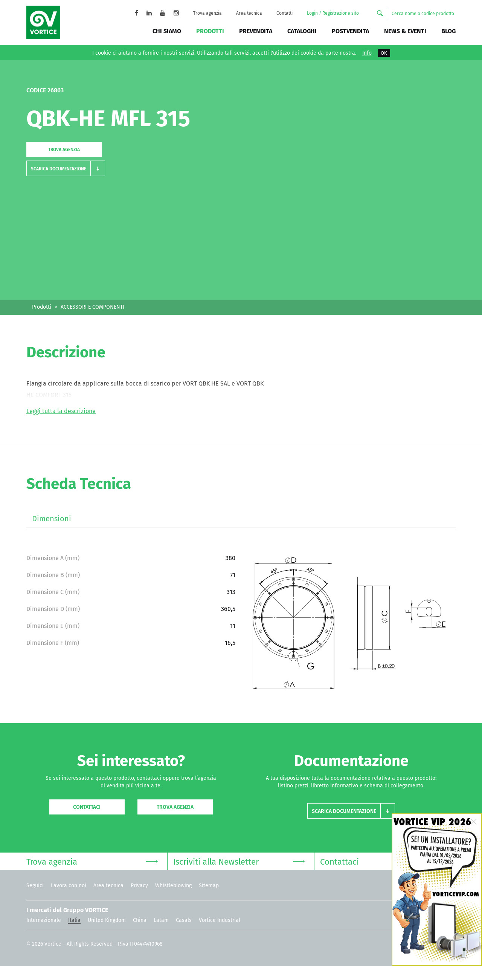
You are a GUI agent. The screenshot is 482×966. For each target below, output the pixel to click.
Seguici (35, 885)
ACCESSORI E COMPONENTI (92, 307)
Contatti (284, 13)
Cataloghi (302, 31)
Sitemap (209, 885)
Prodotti (210, 31)
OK (384, 53)
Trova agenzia (207, 13)
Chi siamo (167, 31)
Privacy (139, 885)
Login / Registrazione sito (333, 13)
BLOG (448, 31)
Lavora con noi (68, 885)
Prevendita (255, 31)
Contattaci (87, 807)
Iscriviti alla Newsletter (239, 861)
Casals (184, 920)
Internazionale (43, 920)
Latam (161, 920)
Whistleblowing (173, 885)
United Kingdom (107, 920)
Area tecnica (249, 13)
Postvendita (350, 31)
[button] (65, 168)
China (139, 920)
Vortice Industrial (219, 920)
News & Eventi (405, 31)
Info (367, 53)
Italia (74, 920)
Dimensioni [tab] (51, 518)
